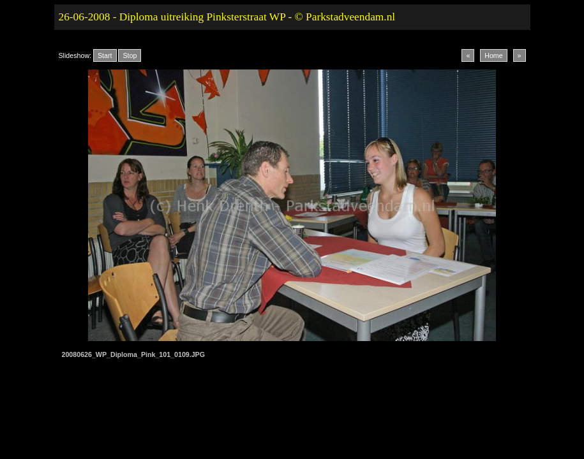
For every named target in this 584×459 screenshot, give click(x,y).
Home (493, 55)
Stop (130, 55)
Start (105, 55)
